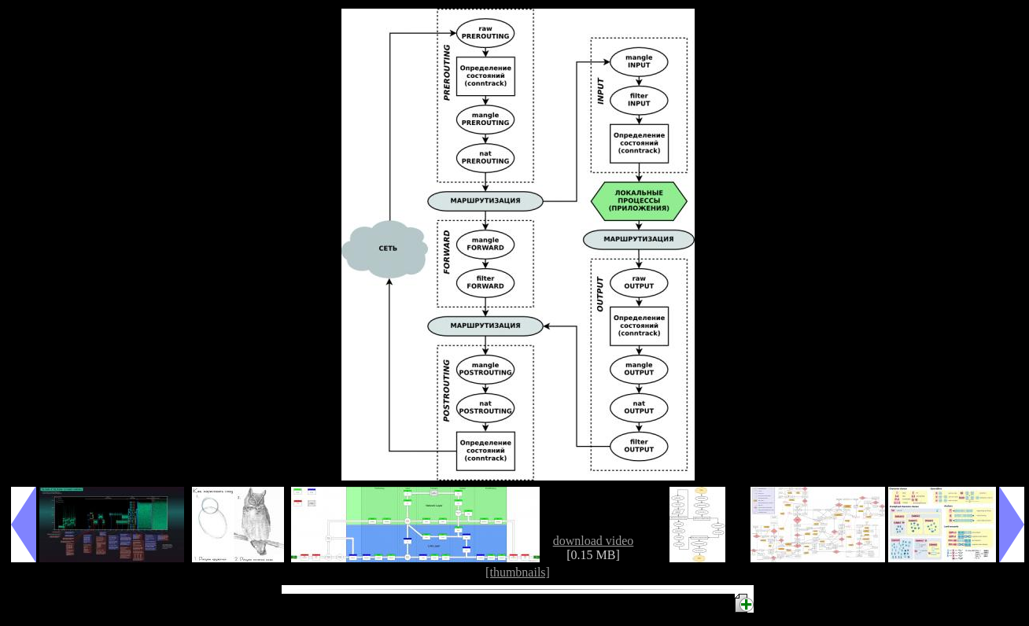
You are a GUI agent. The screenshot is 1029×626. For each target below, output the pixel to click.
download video (593, 540)
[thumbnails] (517, 572)
